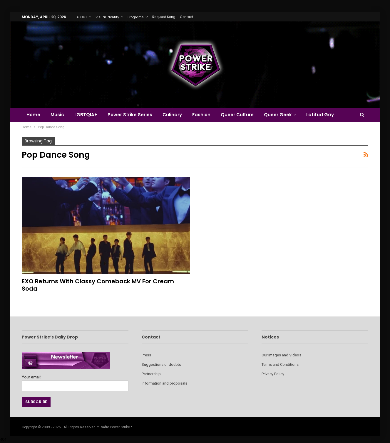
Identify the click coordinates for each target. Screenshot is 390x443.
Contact (186, 16)
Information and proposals (164, 383)
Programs (136, 17)
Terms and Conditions (280, 364)
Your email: (75, 381)
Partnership (151, 374)
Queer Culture (237, 115)
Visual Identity (107, 17)
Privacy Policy (273, 374)
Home (33, 115)
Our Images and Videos (281, 355)
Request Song (163, 16)
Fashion (201, 115)
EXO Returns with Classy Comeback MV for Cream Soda (98, 285)
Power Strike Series (130, 115)
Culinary (172, 115)
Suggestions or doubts (161, 364)
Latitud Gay (320, 115)
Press (146, 355)
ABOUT (81, 17)
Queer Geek (278, 115)
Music (57, 115)
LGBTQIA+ (85, 115)
